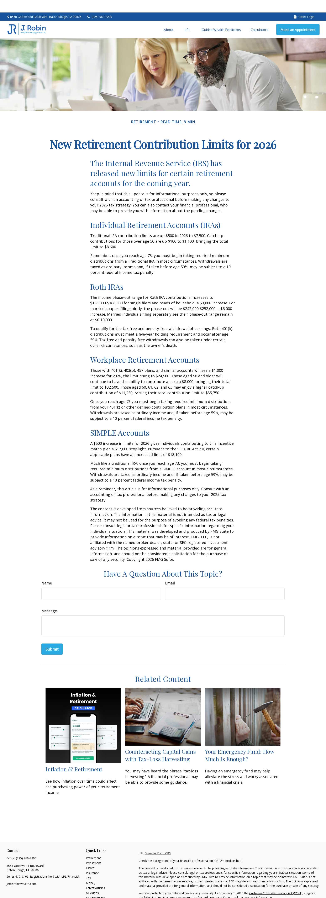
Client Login (303, 4)
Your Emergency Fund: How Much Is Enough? (239, 742)
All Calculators (95, 885)
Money (90, 870)
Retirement (93, 845)
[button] (168, 17)
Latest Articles (95, 875)
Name (46, 570)
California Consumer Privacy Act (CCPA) (276, 881)
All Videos (92, 880)
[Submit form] (52, 636)
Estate (90, 855)
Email (170, 570)
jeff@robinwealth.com (21, 871)
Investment (93, 850)
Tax (88, 865)
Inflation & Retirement (74, 756)
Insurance (92, 860)
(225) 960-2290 (99, 4)
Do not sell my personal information (247, 885)
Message (49, 598)
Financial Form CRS (158, 841)
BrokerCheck (233, 848)
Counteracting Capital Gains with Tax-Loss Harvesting (160, 742)
